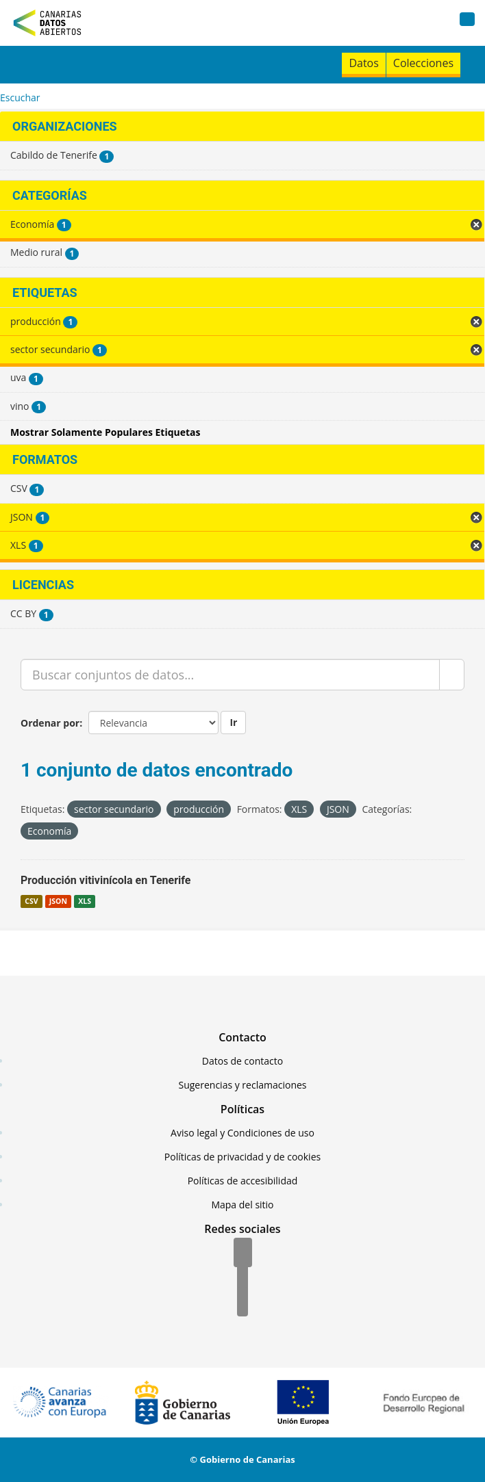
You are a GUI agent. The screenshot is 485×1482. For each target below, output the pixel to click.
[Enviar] (451, 674)
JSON (58, 901)
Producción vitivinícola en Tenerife (106, 880)
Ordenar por (50, 722)
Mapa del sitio (242, 1204)
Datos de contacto (242, 1060)
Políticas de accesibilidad (243, 1180)
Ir (233, 722)
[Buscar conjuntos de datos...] (230, 674)
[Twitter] (242, 1278)
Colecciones (423, 62)
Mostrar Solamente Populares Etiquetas (105, 432)
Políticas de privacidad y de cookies (242, 1156)
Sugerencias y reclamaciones (243, 1084)
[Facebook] (243, 1253)
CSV (31, 901)
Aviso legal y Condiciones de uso (242, 1132)
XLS (84, 901)
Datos (363, 62)
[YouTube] (242, 1302)
